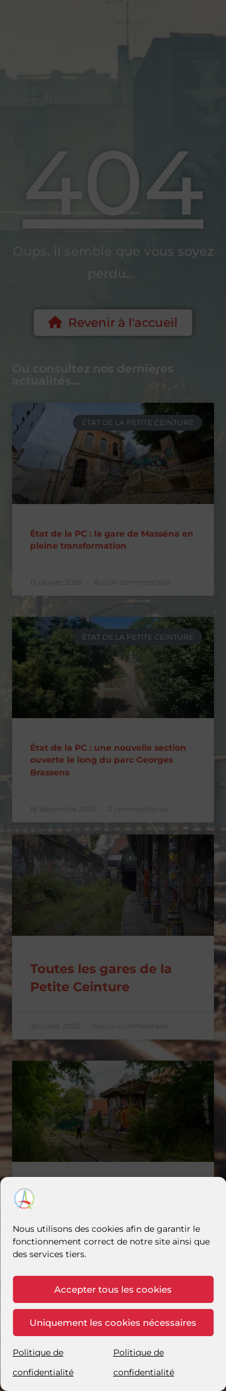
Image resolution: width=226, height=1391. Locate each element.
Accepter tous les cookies (113, 1289)
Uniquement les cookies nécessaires (113, 1322)
